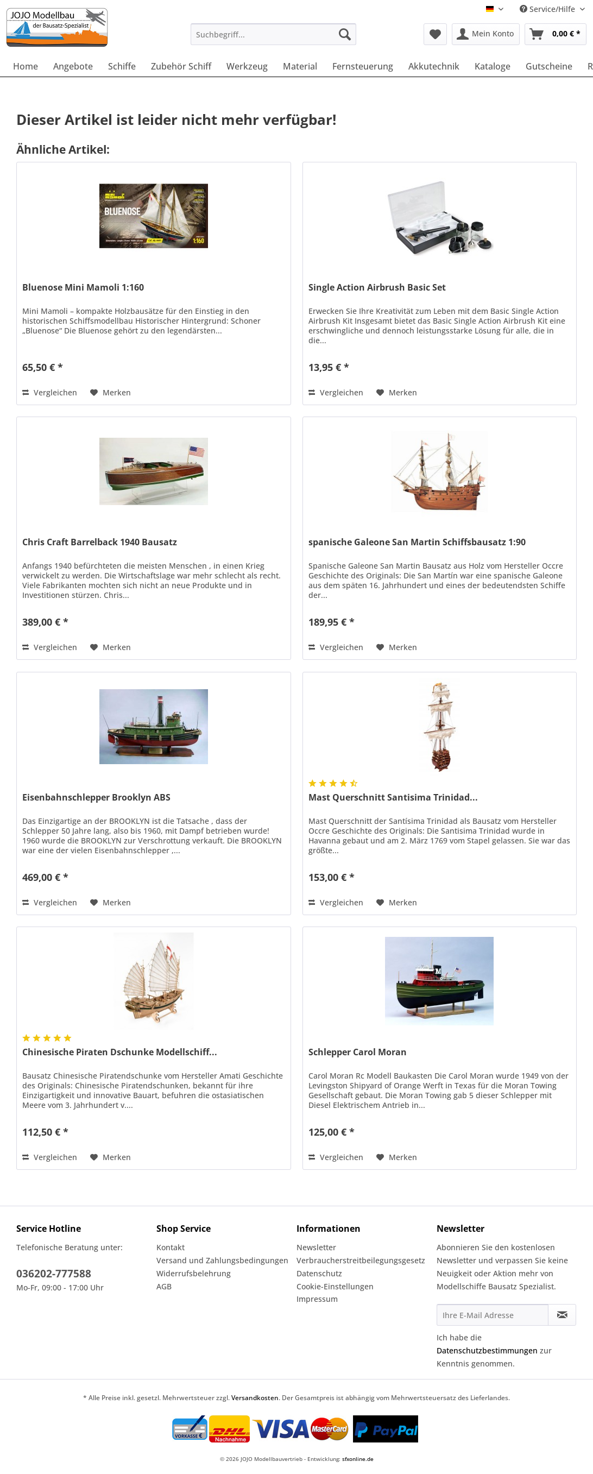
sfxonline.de (358, 1459)
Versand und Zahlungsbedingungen (222, 1260)
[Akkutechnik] (434, 66)
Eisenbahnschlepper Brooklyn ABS (96, 797)
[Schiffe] (121, 66)
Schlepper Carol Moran (357, 1052)
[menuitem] (274, 39)
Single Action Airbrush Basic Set (377, 287)
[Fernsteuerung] (363, 66)
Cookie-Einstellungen (335, 1286)
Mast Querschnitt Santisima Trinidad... (393, 797)
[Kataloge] (492, 66)
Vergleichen (49, 392)
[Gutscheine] (549, 66)
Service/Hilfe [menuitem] (548, 9)
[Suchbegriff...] (274, 34)
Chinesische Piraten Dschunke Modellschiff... (119, 1052)
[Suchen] (344, 34)
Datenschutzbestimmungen (487, 1350)
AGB (164, 1286)
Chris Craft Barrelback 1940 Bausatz (99, 542)
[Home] (25, 66)
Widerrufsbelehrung (193, 1273)
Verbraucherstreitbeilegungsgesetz (360, 1260)
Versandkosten (255, 1397)
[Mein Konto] (486, 34)
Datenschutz (319, 1273)
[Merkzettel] (435, 34)
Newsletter (316, 1247)
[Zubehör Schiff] (181, 66)
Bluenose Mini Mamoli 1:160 (83, 287)
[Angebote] (73, 66)
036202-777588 (53, 1274)
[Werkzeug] (247, 66)
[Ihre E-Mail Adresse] (492, 1315)
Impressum (317, 1299)
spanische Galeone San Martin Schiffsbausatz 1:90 (417, 542)
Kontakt (170, 1247)
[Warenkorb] (555, 34)
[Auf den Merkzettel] (110, 392)
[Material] (300, 66)
